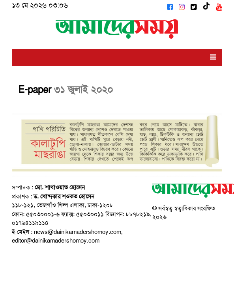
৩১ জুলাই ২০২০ (83, 89)
